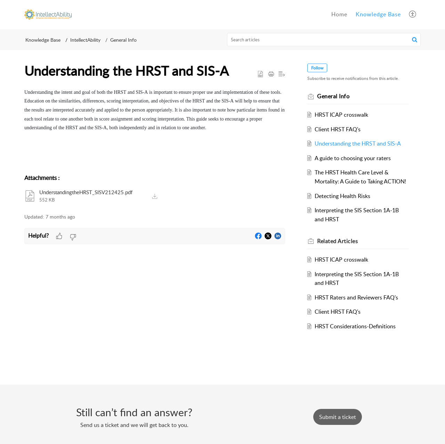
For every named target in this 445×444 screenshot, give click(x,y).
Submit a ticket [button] (337, 417)
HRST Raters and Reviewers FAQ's (356, 297)
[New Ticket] (337, 417)
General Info (123, 39)
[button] (413, 15)
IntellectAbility (85, 39)
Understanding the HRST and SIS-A (358, 143)
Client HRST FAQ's (338, 129)
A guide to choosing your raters (353, 158)
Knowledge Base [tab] (378, 14)
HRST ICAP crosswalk (341, 114)
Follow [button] (317, 68)
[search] (324, 39)
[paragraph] (154, 127)
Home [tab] (339, 14)
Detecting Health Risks (342, 196)
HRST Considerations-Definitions (355, 326)
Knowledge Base (42, 39)
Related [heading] (337, 241)
